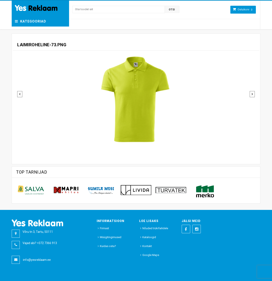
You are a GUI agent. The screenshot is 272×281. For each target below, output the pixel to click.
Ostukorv (245, 9)
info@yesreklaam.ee (37, 259)
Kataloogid (149, 237)
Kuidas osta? (108, 246)
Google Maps (150, 255)
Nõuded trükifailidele (155, 228)
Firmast (104, 228)
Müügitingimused (110, 237)
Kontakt (147, 246)
